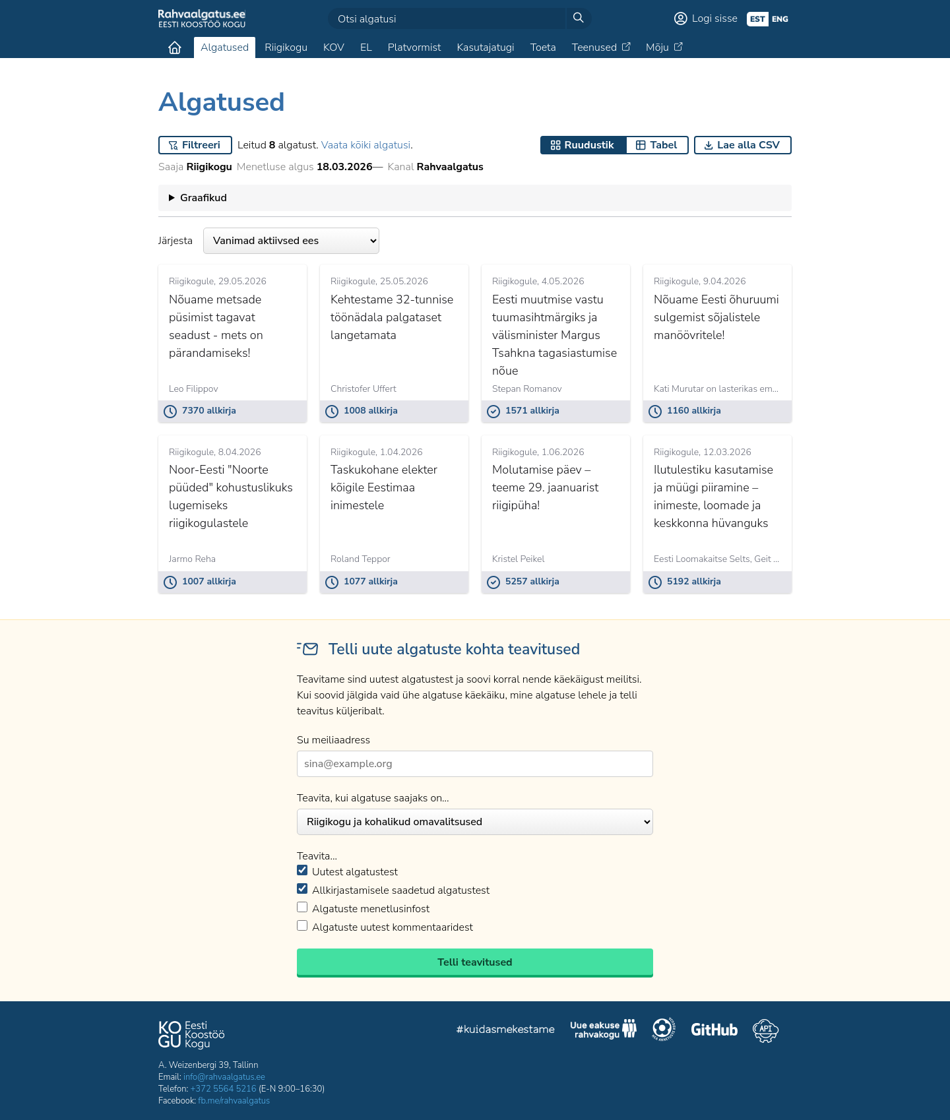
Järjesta (268, 241)
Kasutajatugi (485, 47)
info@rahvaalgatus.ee (224, 1077)
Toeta (543, 47)
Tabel (663, 145)
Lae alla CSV (748, 145)
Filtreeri (201, 145)
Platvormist (414, 47)
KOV (333, 47)
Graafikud (203, 198)
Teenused (594, 47)
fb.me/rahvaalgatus (234, 1101)
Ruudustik (589, 145)
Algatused (225, 47)
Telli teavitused (474, 962)
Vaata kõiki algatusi (365, 145)
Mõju (657, 47)
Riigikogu (286, 47)
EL (366, 47)
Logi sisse (715, 18)
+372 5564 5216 (224, 1089)
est (757, 19)
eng (780, 19)
